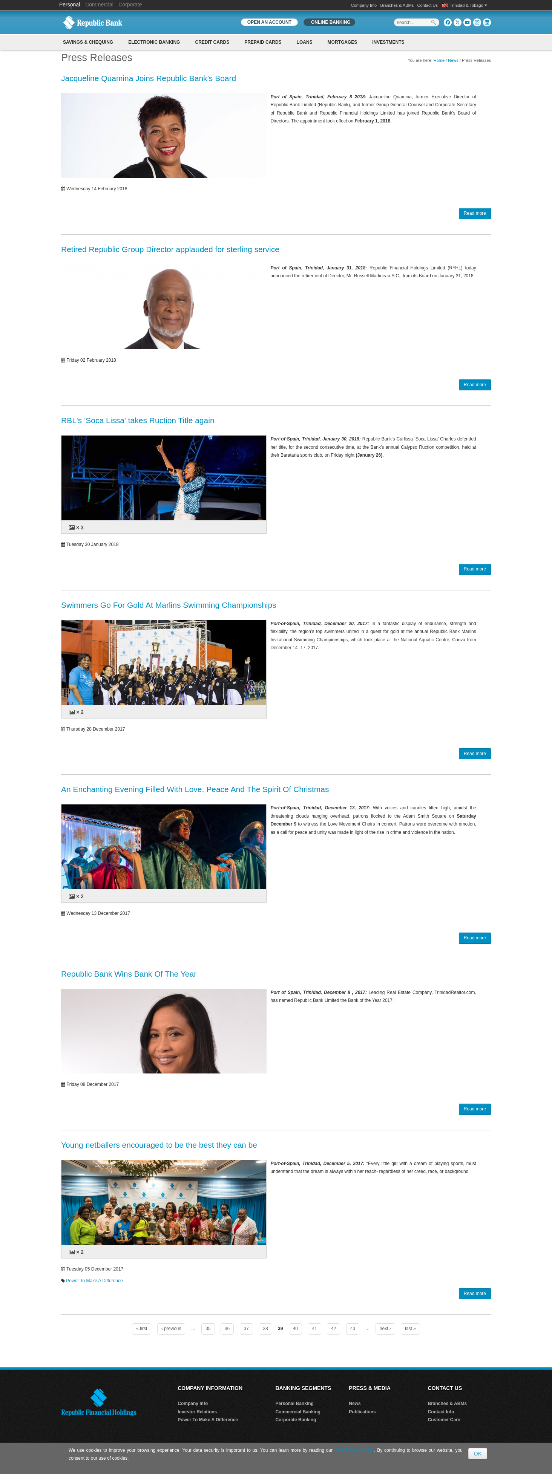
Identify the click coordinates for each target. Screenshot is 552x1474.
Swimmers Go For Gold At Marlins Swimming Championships (168, 605)
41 (314, 1328)
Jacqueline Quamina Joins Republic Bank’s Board (148, 78)
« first (141, 1328)
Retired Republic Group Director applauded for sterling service (170, 249)
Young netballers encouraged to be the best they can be (159, 1145)
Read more (475, 213)
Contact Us (427, 5)
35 (207, 1328)
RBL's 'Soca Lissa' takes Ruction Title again (138, 420)
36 (227, 1328)
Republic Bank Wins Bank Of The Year (128, 973)
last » (410, 1328)
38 (265, 1328)
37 (246, 1328)
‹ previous (171, 1328)
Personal (70, 5)
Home (439, 60)
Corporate (130, 5)
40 (295, 1328)
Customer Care (444, 1419)
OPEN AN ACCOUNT (269, 22)
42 (333, 1328)
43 (352, 1328)
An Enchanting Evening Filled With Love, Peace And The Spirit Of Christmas (195, 789)
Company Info (364, 5)
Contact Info (441, 1411)
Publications (362, 1411)
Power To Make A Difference (94, 1280)
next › (385, 1328)
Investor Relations (197, 1411)
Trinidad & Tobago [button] (468, 5)
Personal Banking (294, 1403)
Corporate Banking (295, 1419)
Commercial (99, 5)
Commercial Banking (297, 1411)
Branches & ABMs (397, 5)
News (453, 60)
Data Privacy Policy (354, 1450)
